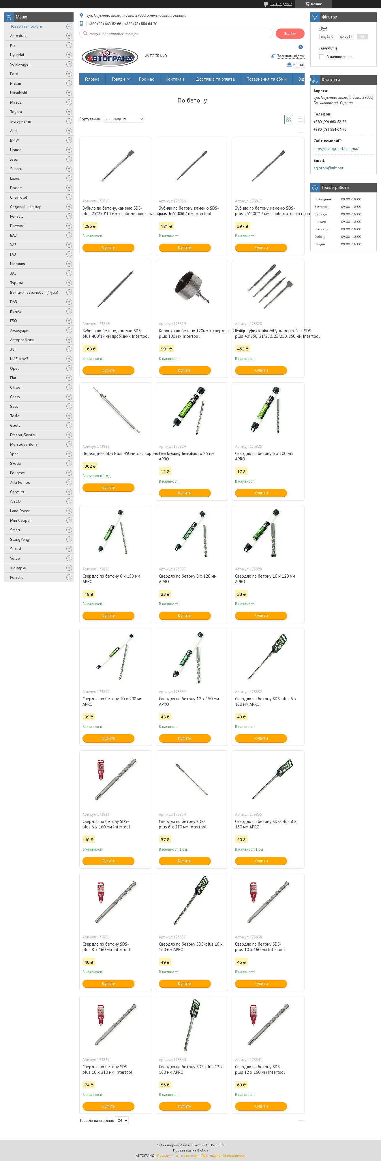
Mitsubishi (18, 92)
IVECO (15, 501)
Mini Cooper (20, 520)
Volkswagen (20, 64)
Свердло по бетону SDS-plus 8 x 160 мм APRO (265, 824)
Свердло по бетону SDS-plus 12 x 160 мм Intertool (260, 1069)
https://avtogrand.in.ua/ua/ (336, 148)
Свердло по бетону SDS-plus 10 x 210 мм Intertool (107, 1069)
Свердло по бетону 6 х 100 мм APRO (264, 456)
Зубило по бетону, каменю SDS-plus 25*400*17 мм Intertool (189, 210)
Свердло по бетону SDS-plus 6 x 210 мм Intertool (183, 824)
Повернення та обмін (267, 79)
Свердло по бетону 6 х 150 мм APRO (111, 578)
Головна (92, 79)
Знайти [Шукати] (290, 33)
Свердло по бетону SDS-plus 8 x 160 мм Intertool (106, 946)
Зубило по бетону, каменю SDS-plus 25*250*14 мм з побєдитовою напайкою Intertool (115, 210)
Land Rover (20, 510)
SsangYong (19, 539)
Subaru (16, 168)
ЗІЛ (13, 349)
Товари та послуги (26, 26)
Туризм (16, 282)
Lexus (15, 178)
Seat (14, 406)
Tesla (14, 415)
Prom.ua (217, 1145)
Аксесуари (19, 330)
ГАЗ (13, 254)
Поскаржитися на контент (178, 1155)
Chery (15, 396)
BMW (14, 140)
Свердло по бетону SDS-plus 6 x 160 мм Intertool (106, 824)
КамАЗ (15, 311)
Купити (108, 247)
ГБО (13, 320)
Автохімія (18, 35)
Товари (118, 79)
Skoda (15, 463)
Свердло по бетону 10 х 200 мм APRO (112, 701)
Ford (14, 73)
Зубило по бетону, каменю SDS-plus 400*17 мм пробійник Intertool (115, 333)
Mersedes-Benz (23, 444)
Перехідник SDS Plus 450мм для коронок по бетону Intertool (115, 453)
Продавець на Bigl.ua (190, 1150)
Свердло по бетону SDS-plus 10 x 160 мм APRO (191, 946)
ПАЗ (13, 301)
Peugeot (17, 472)
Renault (16, 216)
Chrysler (17, 491)
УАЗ (13, 244)
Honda (15, 149)
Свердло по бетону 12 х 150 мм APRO (189, 701)
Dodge (16, 187)
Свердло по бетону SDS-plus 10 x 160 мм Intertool (260, 946)
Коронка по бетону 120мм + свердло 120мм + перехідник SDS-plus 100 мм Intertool (192, 333)
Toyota (16, 111)
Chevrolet (18, 197)
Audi (14, 130)
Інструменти (20, 121)
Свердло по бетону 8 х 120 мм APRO (188, 578)
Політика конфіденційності (223, 1155)
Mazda (16, 102)
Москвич (17, 263)
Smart (15, 529)
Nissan (15, 83)
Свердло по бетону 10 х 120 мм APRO (265, 578)
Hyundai (17, 54)
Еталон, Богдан (23, 434)
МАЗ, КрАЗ (19, 358)
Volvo (15, 558)
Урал (14, 453)
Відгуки (305, 79)
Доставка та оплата (215, 79)
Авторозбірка (22, 339)
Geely (15, 425)
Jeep (14, 159)
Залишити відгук (291, 56)
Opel (14, 368)
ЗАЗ (13, 273)
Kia (12, 45)
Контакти (175, 79)
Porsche (17, 577)
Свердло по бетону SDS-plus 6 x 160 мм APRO (265, 701)
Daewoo (17, 225)
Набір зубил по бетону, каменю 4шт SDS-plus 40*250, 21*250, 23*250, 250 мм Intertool (268, 333)
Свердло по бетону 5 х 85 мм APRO (186, 456)
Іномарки (18, 567)
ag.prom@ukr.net (328, 167)
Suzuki (15, 548)
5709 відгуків (281, 4)
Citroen (16, 387)
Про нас (146, 79)
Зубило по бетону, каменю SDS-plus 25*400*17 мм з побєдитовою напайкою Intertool (268, 210)
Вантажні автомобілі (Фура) (34, 292)
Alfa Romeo (20, 482)
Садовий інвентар (26, 206)
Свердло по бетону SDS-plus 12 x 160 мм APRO (191, 1069)
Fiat (13, 377)
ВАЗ (13, 235)
